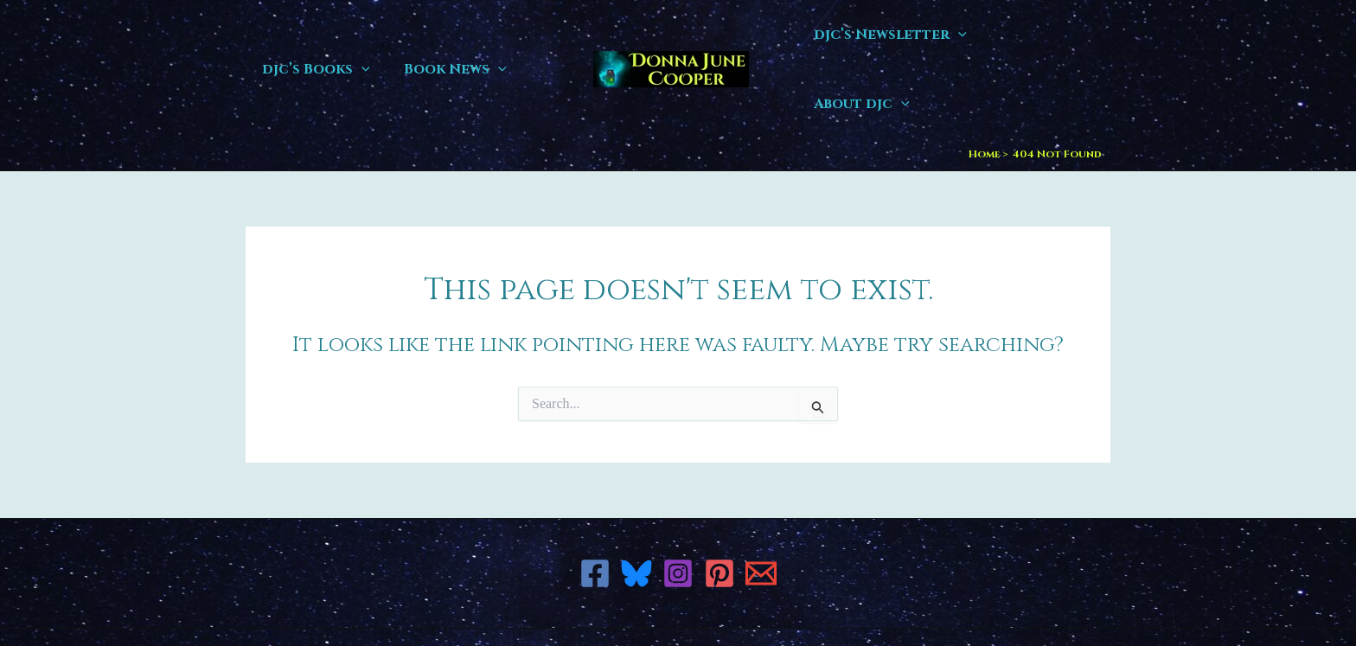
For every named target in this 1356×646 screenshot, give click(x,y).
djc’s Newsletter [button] (897, 34)
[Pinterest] (719, 504)
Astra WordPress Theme (825, 602)
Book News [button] (446, 34)
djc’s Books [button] (313, 34)
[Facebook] (595, 504)
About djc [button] (1049, 34)
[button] (359, 34)
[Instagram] (678, 504)
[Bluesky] (636, 504)
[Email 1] (761, 504)
